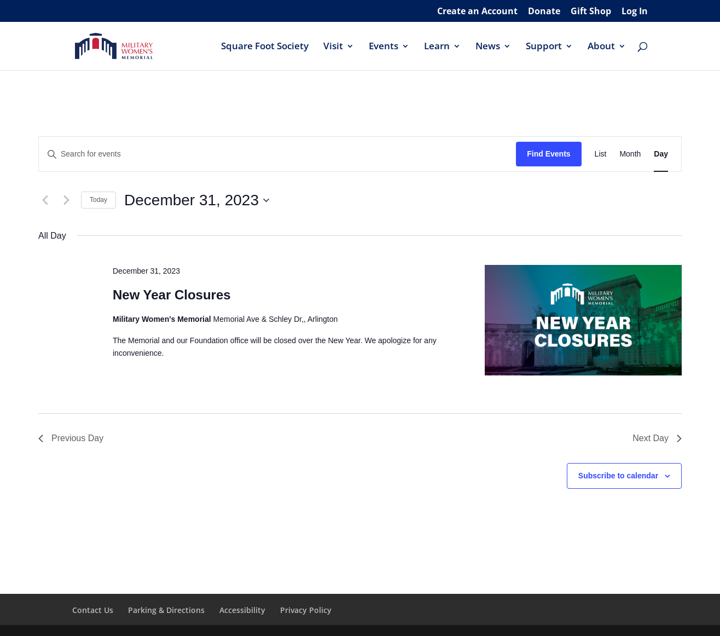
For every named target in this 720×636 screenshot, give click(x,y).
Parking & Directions (166, 610)
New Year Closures (172, 294)
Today (98, 200)
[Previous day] (44, 200)
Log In (635, 12)
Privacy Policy (306, 610)
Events (383, 47)
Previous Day (70, 438)
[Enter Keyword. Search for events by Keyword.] (277, 154)
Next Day (657, 438)
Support (544, 47)
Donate (544, 12)
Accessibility (242, 610)
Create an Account (477, 12)
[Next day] (66, 200)
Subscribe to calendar (618, 475)
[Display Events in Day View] (661, 154)
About (601, 47)
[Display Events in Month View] (630, 154)
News (487, 47)
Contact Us (92, 610)
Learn (437, 47)
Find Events (548, 153)
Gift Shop (591, 12)
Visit (333, 47)
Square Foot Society (265, 47)
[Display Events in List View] (601, 154)
